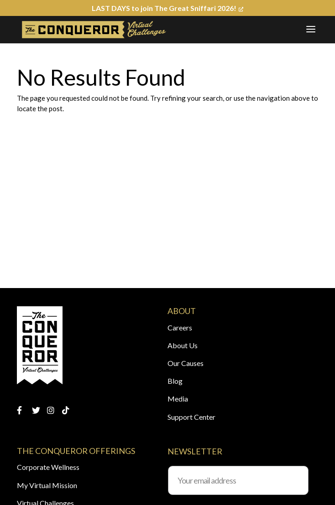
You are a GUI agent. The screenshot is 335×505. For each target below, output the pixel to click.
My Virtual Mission (47, 485)
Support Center (191, 416)
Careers (180, 327)
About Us (183, 345)
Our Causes (186, 363)
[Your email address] (238, 480)
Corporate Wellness (48, 467)
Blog (175, 380)
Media (178, 398)
